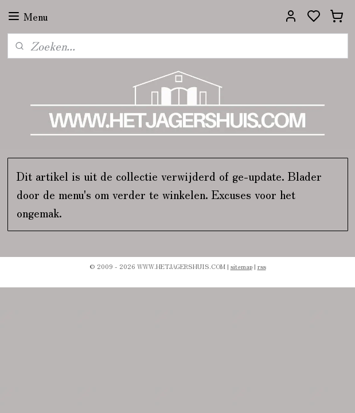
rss (262, 266)
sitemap (241, 266)
